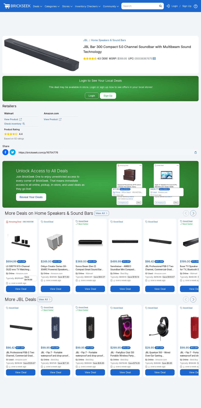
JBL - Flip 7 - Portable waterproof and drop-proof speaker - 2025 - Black (89, 354)
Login (175, 6)
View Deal (20, 288)
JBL (85, 40)
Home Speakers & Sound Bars (108, 40)
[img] (195, 6)
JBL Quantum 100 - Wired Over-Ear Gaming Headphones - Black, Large (158, 354)
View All (102, 213)
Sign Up (186, 6)
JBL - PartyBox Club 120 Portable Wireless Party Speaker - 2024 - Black (122, 354)
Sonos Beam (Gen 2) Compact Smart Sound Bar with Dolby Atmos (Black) (89, 268)
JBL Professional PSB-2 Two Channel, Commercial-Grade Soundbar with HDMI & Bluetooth (159, 268)
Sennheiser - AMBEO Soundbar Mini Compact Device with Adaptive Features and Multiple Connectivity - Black (122, 268)
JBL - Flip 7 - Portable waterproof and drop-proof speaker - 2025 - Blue (54, 354)
